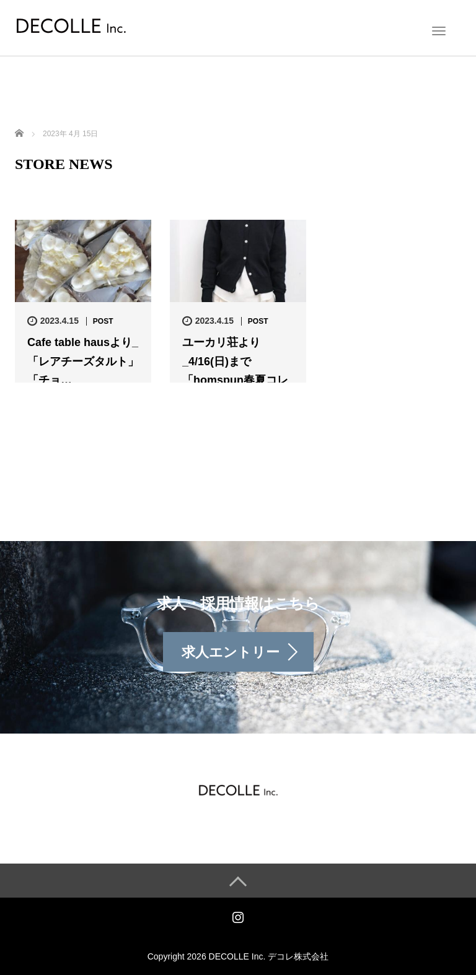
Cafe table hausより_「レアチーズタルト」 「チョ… (83, 361)
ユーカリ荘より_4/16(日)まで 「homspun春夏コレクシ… (235, 370)
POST (103, 321)
